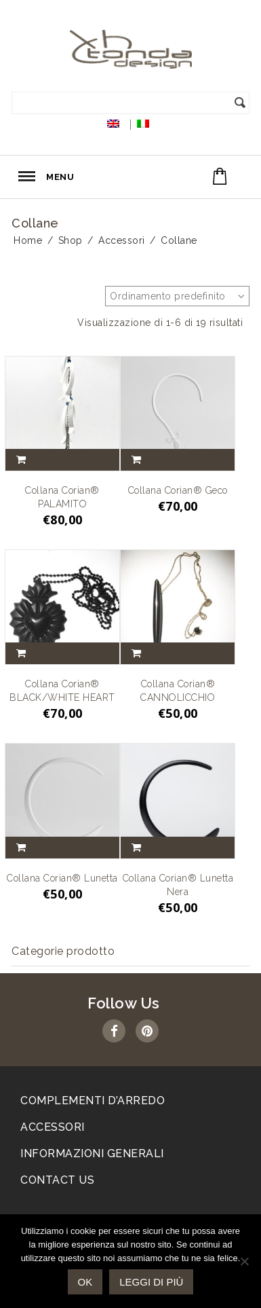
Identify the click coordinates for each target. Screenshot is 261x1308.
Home (28, 240)
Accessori (121, 240)
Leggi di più (151, 1282)
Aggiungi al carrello (24, 460)
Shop (70, 240)
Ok (85, 1282)
